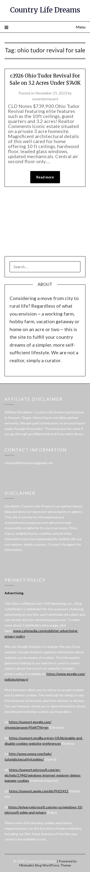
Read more (45, 177)
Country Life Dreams (45, 10)
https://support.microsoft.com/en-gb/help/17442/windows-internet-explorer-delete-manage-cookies (43, 775)
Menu (80, 27)
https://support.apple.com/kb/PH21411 (38, 791)
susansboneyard (45, 99)
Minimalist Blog (30, 865)
